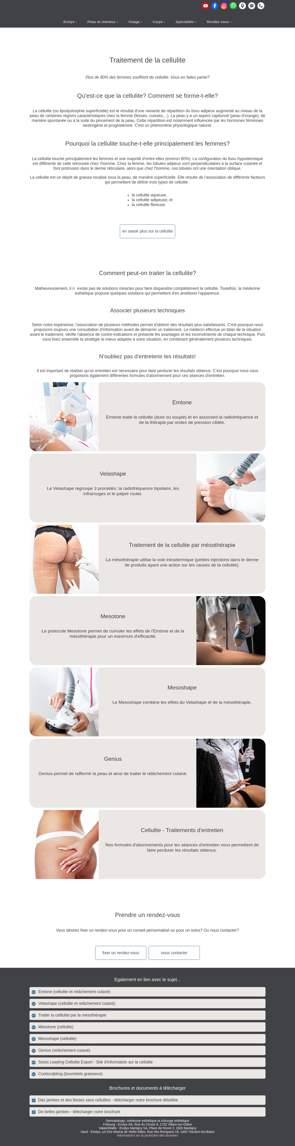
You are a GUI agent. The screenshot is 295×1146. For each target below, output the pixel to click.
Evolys (69, 22)
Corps (158, 22)
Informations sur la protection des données (147, 1135)
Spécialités (185, 22)
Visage (134, 22)
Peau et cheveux (102, 22)
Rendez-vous (218, 22)
